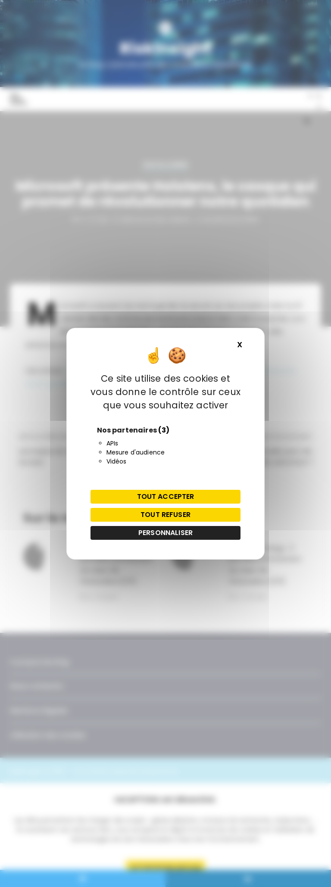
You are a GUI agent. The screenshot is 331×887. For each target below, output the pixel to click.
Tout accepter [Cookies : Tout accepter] (165, 496)
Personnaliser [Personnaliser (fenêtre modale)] (165, 533)
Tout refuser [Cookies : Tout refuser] (165, 515)
